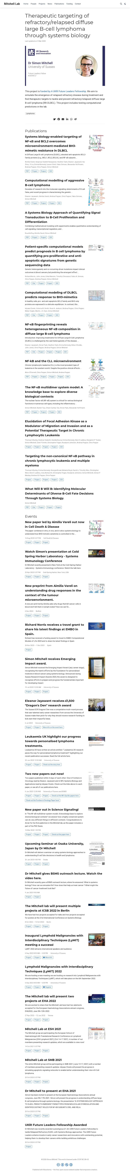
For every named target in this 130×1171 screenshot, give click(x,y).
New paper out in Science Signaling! (52, 809)
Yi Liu (32, 164)
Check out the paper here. (61, 834)
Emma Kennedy (40, 164)
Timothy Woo (84, 470)
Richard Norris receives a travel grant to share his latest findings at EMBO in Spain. (54, 629)
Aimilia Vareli (30, 162)
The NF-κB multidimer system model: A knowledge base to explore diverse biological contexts (54, 392)
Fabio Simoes (62, 164)
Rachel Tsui (41, 408)
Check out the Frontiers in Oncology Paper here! (42, 800)
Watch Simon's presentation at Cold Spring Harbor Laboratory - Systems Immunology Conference (52, 556)
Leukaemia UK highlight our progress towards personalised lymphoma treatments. (53, 741)
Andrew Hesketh (44, 440)
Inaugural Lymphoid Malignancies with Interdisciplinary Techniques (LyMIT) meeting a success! (54, 940)
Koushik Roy (29, 233)
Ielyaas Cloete (30, 308)
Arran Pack (43, 345)
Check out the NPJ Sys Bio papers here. (65, 796)
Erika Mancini (50, 276)
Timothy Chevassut (63, 276)
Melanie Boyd (67, 470)
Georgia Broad (56, 470)
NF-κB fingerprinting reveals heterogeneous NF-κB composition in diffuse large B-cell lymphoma (52, 329)
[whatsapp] (71, 119)
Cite (33, 283)
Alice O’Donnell (30, 372)
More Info (47, 957)
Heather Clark (62, 162)
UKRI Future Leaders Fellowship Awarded (56, 1125)
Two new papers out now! (44, 773)
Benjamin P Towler (94, 440)
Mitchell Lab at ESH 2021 (43, 1029)
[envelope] (63, 119)
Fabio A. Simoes (77, 276)
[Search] (121, 4)
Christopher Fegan (54, 443)
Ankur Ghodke (76, 345)
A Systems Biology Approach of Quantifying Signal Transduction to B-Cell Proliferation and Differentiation (62, 217)
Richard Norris (30, 276)
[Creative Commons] (65, 1164)
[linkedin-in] (67, 119)
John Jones (40, 276)
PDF (27, 171)
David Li (76, 470)
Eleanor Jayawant (75, 162)
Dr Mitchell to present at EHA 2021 (50, 1091)
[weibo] (75, 119)
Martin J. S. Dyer (41, 311)
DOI (50, 171)
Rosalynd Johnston (69, 443)
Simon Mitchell (52, 167)
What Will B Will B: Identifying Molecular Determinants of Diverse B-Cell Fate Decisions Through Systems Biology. (59, 493)
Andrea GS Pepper (38, 475)
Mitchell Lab (12, 3)
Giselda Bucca (57, 440)
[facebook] (58, 119)
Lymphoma (30, 113)
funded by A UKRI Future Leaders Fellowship (63, 91)
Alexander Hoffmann (75, 164)
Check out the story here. (52, 764)
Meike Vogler (30, 311)
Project (34, 171)
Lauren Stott (51, 164)
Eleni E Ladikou (80, 440)
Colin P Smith (42, 443)
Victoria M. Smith (42, 308)
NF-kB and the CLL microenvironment (53, 361)
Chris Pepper (41, 167)
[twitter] (54, 119)
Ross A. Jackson (56, 308)
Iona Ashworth (46, 473)
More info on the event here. (53, 727)
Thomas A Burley (31, 440)
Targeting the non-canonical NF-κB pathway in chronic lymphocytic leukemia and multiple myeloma (60, 460)
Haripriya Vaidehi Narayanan (46, 162)
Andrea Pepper (30, 167)
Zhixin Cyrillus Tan (52, 408)
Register (47, 987)
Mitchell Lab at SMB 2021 (43, 1060)
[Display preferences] (125, 4)
